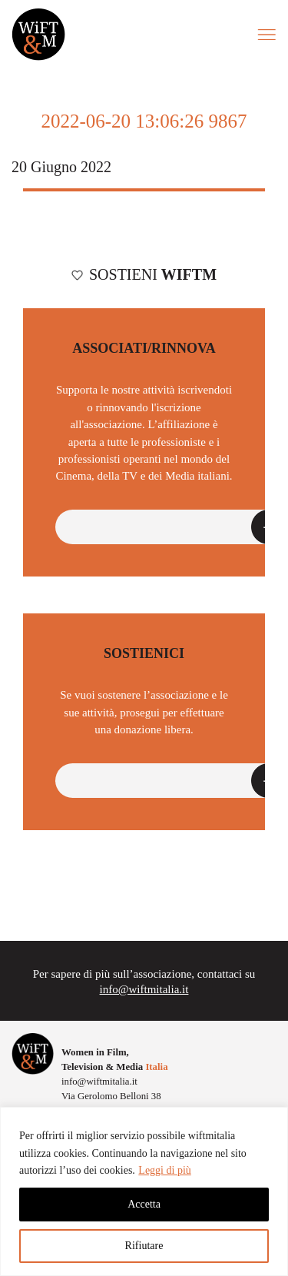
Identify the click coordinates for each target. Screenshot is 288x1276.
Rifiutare (144, 1245)
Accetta (144, 1204)
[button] (170, 527)
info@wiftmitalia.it (144, 989)
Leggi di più (164, 1170)
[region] (144, 1191)
